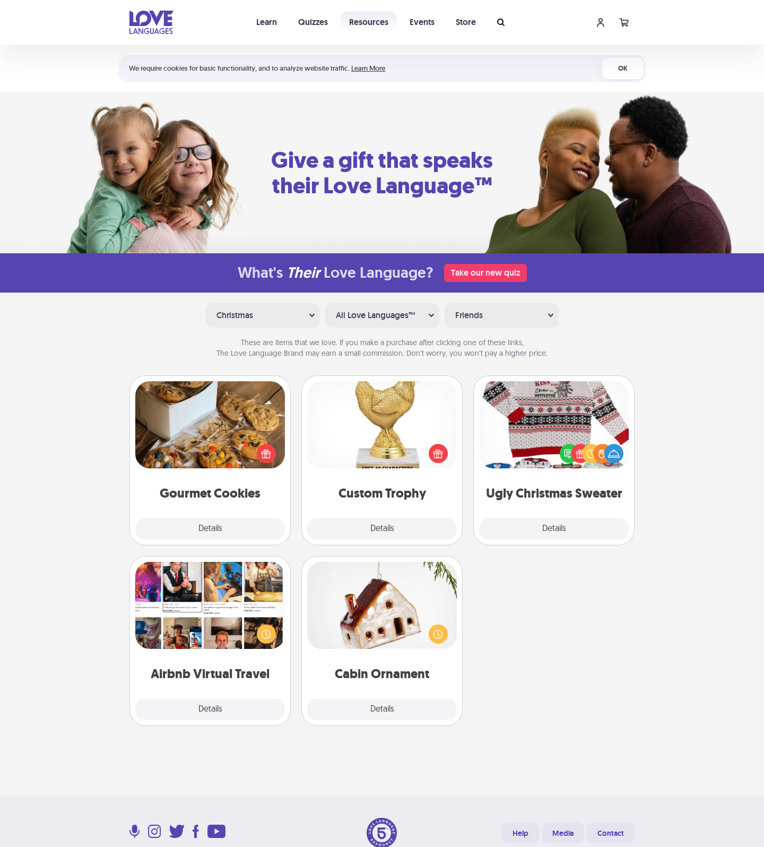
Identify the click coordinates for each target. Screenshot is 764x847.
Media (563, 833)
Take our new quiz (485, 272)
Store (466, 22)
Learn (266, 22)
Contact (610, 833)
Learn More (368, 68)
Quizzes (313, 22)
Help (520, 833)
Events (422, 22)
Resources (368, 22)
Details (210, 529)
